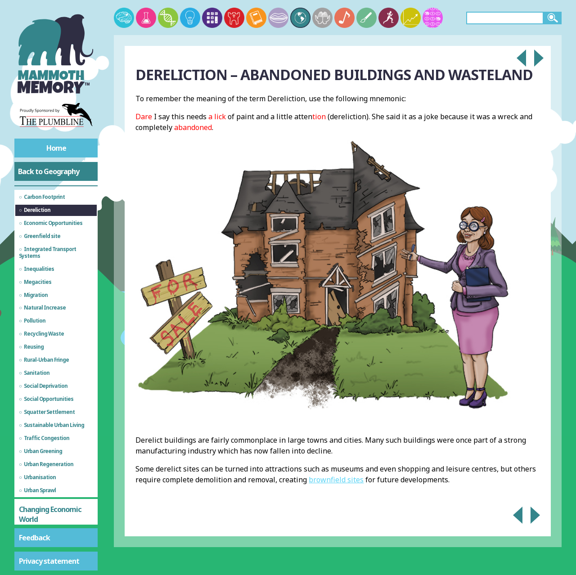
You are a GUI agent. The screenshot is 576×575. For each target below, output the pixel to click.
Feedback (34, 538)
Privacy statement (49, 561)
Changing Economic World (50, 514)
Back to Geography (48, 171)
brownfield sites (336, 480)
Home (56, 148)
